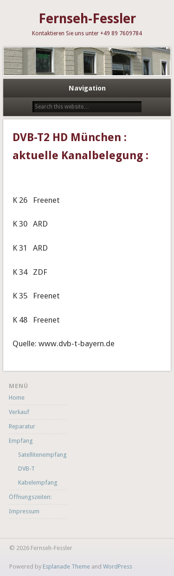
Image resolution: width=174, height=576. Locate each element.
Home (17, 397)
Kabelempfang (38, 482)
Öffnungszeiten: (30, 496)
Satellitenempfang (42, 454)
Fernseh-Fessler (87, 18)
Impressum (24, 511)
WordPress (117, 566)
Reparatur (22, 426)
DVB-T (26, 468)
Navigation (87, 88)
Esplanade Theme (66, 566)
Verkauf (19, 411)
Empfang (21, 440)
